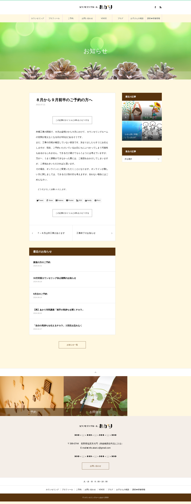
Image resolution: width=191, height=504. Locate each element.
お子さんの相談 (137, 18)
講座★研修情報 (153, 18)
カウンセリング (37, 18)
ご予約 (70, 18)
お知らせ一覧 (72, 345)
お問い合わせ (87, 18)
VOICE (104, 18)
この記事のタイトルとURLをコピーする (72, 120)
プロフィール (54, 18)
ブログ (120, 18)
